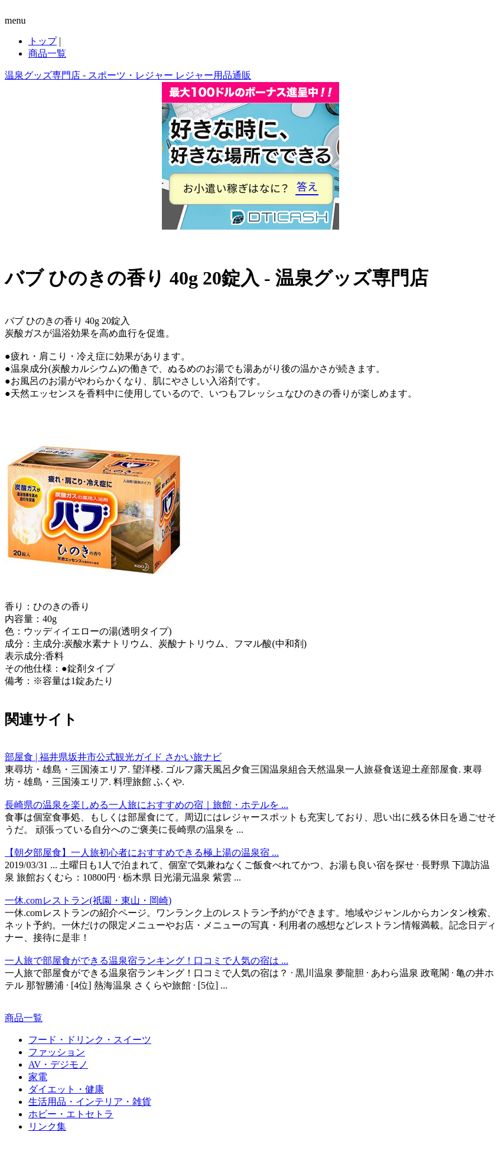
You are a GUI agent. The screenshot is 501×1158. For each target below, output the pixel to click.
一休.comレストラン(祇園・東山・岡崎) (88, 900)
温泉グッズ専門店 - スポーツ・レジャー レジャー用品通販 (128, 75)
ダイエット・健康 (66, 1089)
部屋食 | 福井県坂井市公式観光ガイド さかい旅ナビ (113, 757)
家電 (37, 1077)
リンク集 (47, 1126)
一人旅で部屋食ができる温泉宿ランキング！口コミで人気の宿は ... (146, 961)
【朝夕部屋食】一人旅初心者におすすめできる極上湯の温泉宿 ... (142, 853)
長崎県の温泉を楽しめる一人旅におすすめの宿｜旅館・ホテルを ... (146, 805)
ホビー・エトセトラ (70, 1114)
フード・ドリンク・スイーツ (89, 1040)
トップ (42, 41)
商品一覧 (47, 53)
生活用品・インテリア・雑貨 (89, 1102)
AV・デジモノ (58, 1064)
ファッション (56, 1052)
